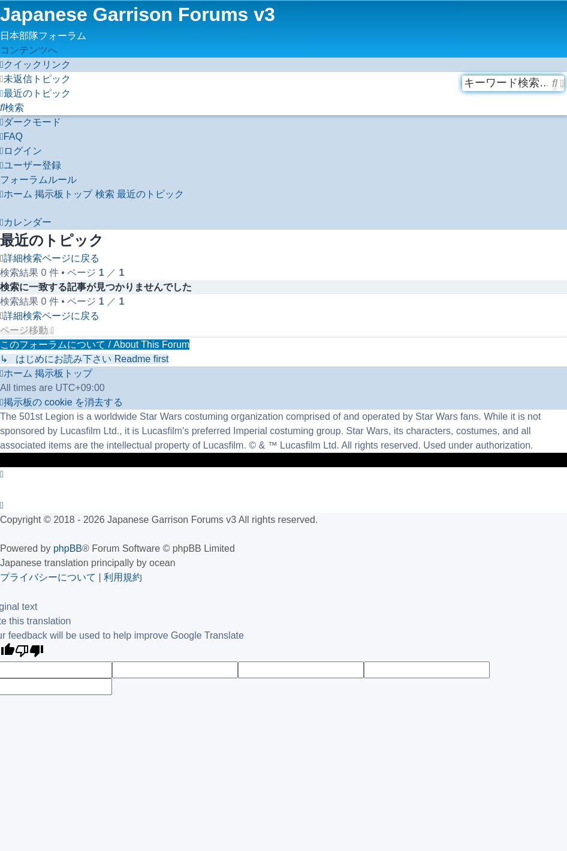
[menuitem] (35, 79)
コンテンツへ (29, 50)
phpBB (67, 548)
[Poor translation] (29, 652)
